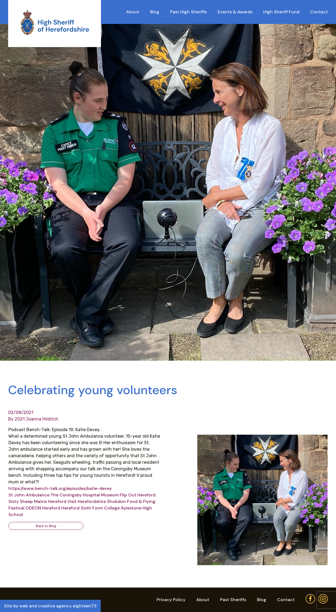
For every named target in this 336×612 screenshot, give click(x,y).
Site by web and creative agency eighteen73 (50, 606)
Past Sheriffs (233, 599)
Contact (319, 12)
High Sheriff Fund (281, 12)
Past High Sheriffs (188, 12)
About (132, 12)
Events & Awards (235, 12)
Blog (154, 12)
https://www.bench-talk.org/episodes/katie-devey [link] (60, 488)
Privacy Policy (171, 599)
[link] (28, 495)
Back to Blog (46, 526)
